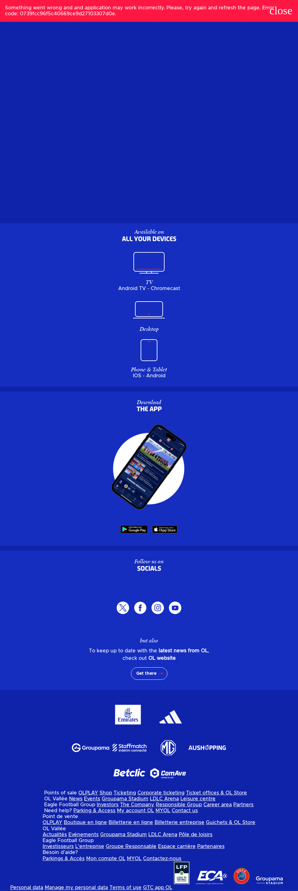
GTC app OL (157, 887)
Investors (108, 804)
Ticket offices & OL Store (216, 792)
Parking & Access (94, 810)
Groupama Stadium (125, 798)
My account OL (135, 810)
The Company (137, 804)
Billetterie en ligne (131, 822)
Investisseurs (58, 846)
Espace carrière (177, 846)
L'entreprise (89, 846)
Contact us (185, 810)
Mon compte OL (105, 858)
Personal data (26, 887)
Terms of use (125, 887)
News (75, 798)
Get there (146, 673)
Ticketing (125, 792)
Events (92, 798)
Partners (243, 804)
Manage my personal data (76, 887)
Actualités (55, 834)
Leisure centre (198, 798)
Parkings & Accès (64, 858)
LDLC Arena (164, 798)
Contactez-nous (162, 858)
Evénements (83, 834)
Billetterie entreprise (179, 822)
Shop (106, 792)
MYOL (163, 810)
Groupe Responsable (131, 846)
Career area (217, 804)
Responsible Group (179, 804)
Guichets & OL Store (230, 822)
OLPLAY (88, 792)
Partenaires (211, 846)
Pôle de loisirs (195, 834)
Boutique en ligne (85, 822)
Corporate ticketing (160, 792)
